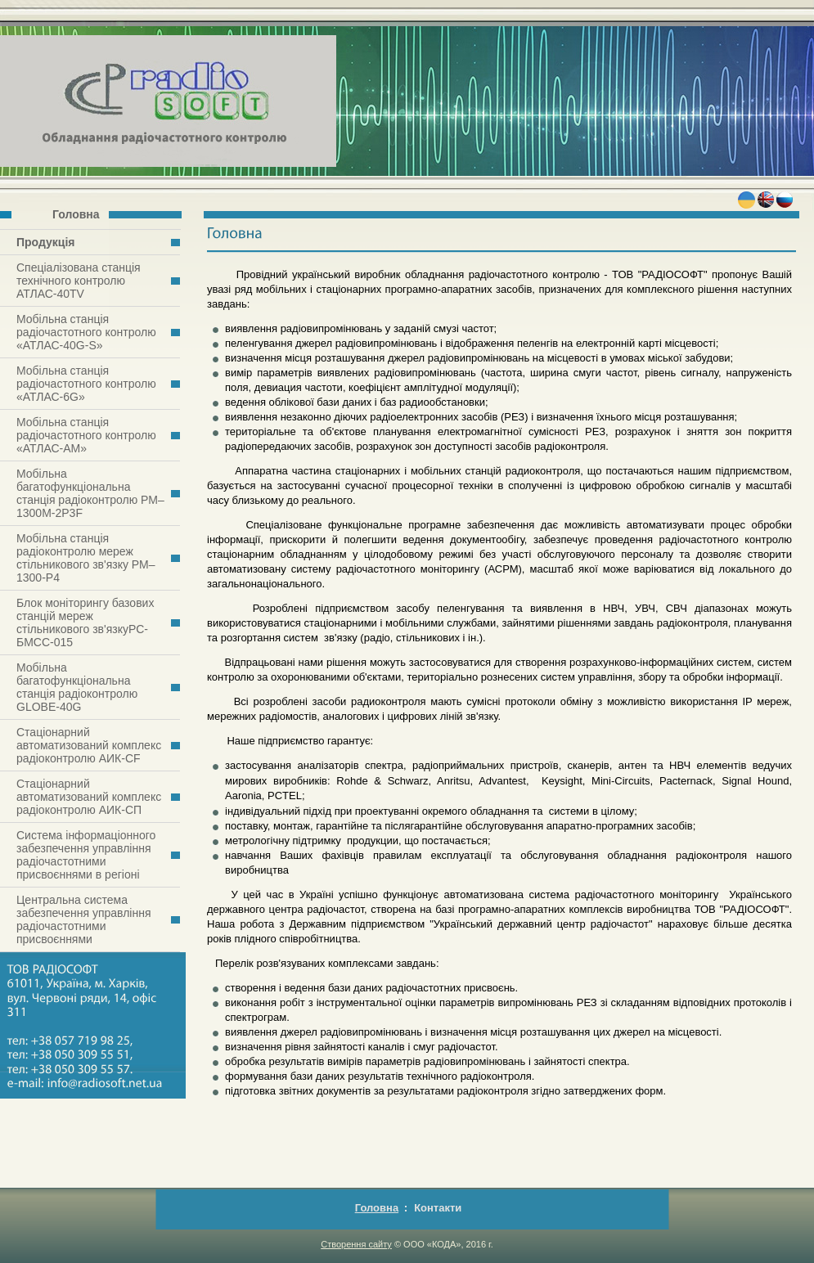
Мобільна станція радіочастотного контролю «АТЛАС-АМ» (86, 435)
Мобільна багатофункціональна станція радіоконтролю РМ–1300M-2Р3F (90, 493)
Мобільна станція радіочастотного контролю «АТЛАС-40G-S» (86, 332)
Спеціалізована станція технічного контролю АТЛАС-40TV (78, 280)
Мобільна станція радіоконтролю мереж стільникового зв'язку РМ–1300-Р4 (85, 558)
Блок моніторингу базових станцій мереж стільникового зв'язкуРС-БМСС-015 (85, 622)
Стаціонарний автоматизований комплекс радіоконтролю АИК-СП (88, 796)
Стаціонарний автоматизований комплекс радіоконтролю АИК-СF (88, 745)
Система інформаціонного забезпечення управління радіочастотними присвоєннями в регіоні (85, 855)
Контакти (437, 1208)
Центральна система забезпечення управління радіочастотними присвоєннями (83, 919)
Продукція (45, 242)
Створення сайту (356, 1244)
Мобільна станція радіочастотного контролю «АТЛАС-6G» (86, 383)
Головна (76, 214)
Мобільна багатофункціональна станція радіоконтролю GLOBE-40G (76, 687)
